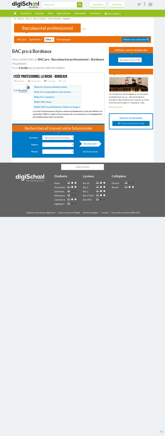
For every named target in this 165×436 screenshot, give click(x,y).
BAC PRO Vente (42, 102)
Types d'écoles (63, 13)
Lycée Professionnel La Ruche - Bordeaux (40, 76)
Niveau (34, 151)
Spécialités (35, 39)
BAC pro (21, 39)
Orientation (95, 13)
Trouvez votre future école (131, 123)
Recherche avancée (90, 151)
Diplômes (39, 13)
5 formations (34, 81)
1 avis (62, 81)
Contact (105, 212)
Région (34, 144)
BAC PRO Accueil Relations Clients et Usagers (57, 107)
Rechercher (89, 144)
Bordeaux (19, 81)
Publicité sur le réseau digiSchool (40, 212)
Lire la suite (115, 107)
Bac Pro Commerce (44, 97)
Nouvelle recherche (130, 60)
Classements (80, 13)
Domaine (33, 137)
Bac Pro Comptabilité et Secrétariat (52, 92)
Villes (50, 13)
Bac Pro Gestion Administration (50, 87)
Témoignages (63, 39)
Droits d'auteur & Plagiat (69, 212)
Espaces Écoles (82, 167)
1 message (49, 81)
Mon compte (113, 13)
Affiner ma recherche (136, 39)
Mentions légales (90, 212)
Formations (26, 13)
